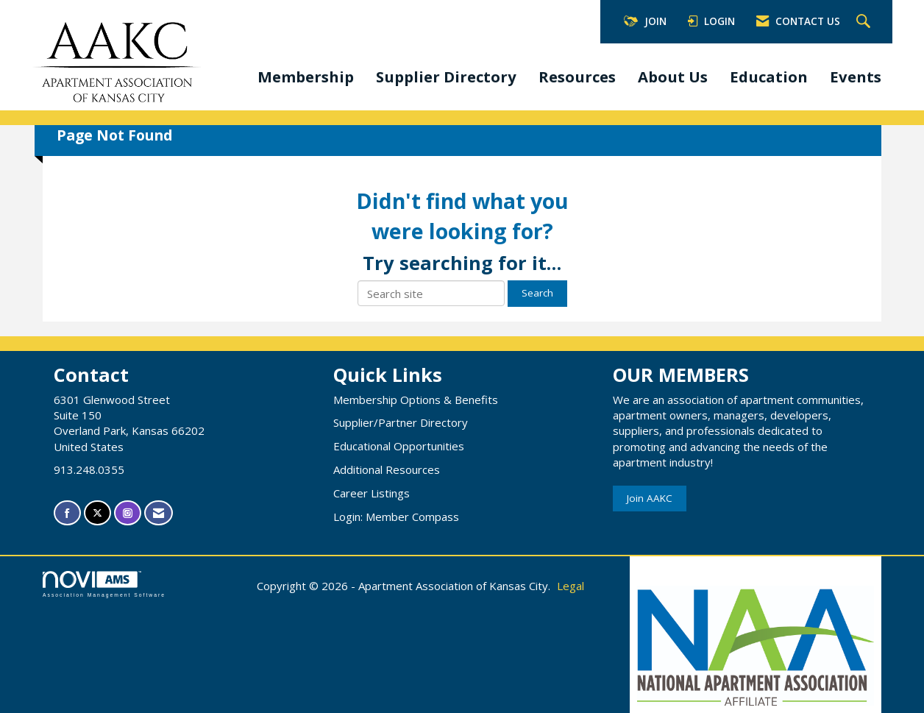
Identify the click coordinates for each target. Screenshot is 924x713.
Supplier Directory (446, 76)
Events (855, 76)
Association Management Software (104, 584)
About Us (673, 76)
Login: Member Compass (396, 516)
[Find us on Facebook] (67, 513)
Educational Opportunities (398, 446)
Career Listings (371, 493)
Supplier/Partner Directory (400, 422)
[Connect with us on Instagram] (127, 513)
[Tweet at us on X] (97, 513)
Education (769, 76)
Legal (570, 585)
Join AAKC (649, 498)
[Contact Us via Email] (158, 513)
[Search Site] (865, 22)
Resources (577, 76)
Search (537, 292)
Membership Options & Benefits (415, 399)
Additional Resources (386, 469)
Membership (305, 76)
